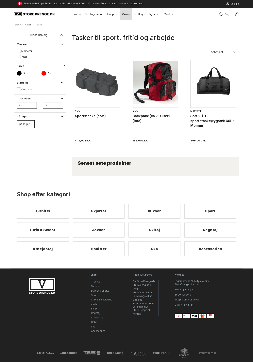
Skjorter (98, 211)
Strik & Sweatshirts (101, 299)
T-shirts (42, 211)
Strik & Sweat (42, 230)
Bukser (154, 211)
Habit (94, 322)
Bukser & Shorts (100, 290)
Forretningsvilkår (142, 296)
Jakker (98, 230)
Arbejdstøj (43, 249)
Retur (136, 288)
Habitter (99, 249)
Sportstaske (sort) (90, 116)
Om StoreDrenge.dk (144, 281)
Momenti (195, 110)
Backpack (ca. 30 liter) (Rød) (151, 118)
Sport (210, 211)
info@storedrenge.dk (187, 299)
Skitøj (154, 230)
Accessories (210, 249)
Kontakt (137, 313)
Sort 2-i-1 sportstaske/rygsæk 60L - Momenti (212, 121)
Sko (154, 249)
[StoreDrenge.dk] (34, 14)
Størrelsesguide (142, 285)
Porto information (143, 292)
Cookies (137, 299)
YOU (77, 110)
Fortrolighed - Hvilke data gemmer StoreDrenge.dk (144, 306)
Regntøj (210, 230)
